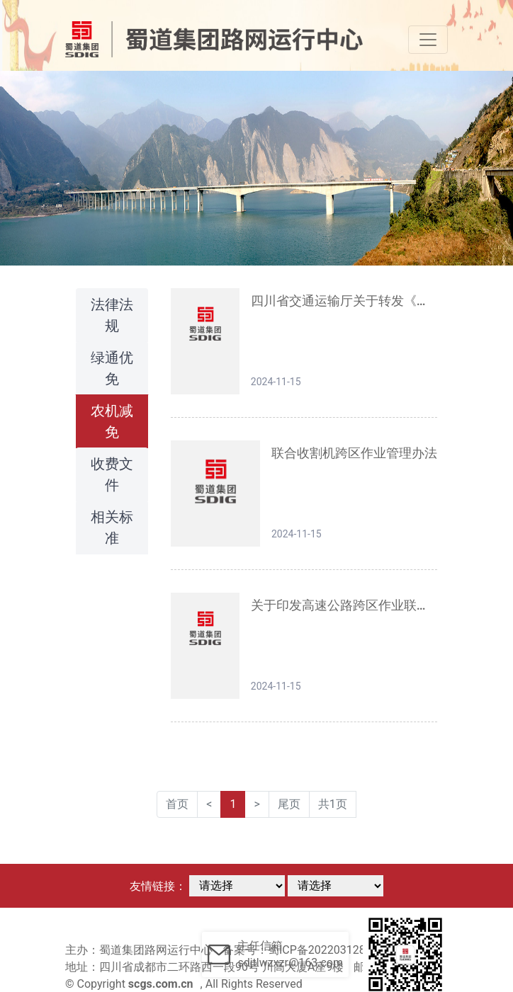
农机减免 (112, 421)
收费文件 (112, 474)
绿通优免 (112, 368)
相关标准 (112, 527)
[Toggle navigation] (428, 39)
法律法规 (112, 315)
